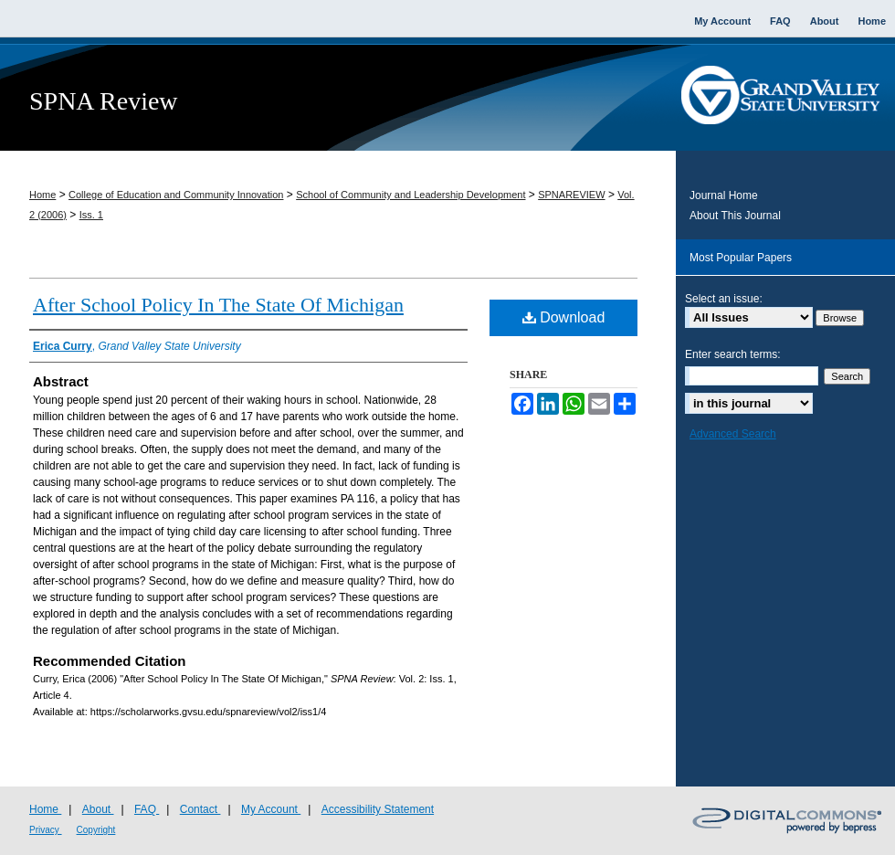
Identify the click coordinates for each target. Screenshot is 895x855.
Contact (200, 809)
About (98, 809)
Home (42, 194)
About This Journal (735, 215)
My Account (270, 809)
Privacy (45, 830)
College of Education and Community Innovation (175, 194)
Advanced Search (733, 434)
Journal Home (724, 195)
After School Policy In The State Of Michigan (218, 304)
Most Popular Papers (741, 257)
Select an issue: (724, 298)
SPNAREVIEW (571, 194)
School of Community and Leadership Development (410, 194)
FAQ (146, 809)
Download (563, 317)
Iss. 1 (91, 214)
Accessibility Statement (377, 809)
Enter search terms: (733, 354)
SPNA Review (103, 101)
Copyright (96, 830)
